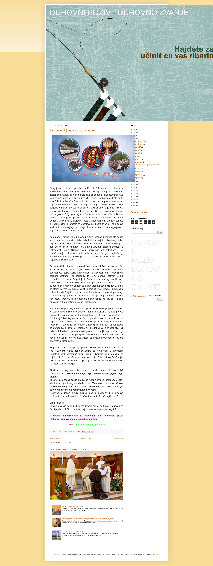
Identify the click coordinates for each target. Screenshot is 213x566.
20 (134, 129)
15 (134, 184)
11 (134, 197)
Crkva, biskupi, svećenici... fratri (73, 506)
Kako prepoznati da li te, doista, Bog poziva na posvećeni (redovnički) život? (88, 519)
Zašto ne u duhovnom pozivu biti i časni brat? (69, 449)
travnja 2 (138, 169)
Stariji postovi (118, 438)
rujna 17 (138, 147)
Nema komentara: (69, 431)
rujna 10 (138, 150)
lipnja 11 (138, 159)
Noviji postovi (55, 438)
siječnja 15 (139, 175)
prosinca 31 (139, 141)
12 (134, 193)
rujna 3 (137, 153)
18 (134, 135)
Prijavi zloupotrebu (139, 212)
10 (134, 199)
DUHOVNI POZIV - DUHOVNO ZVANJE (119, 12)
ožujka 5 (138, 171)
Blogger (155, 554)
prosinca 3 (139, 144)
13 (134, 190)
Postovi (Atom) (65, 442)
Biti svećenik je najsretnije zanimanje (73, 130)
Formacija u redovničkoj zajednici (73, 531)
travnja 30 (139, 162)
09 (134, 202)
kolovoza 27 (139, 156)
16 (134, 181)
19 (134, 132)
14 (134, 187)
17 (134, 138)
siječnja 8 (138, 178)
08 (134, 206)
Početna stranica (86, 438)
